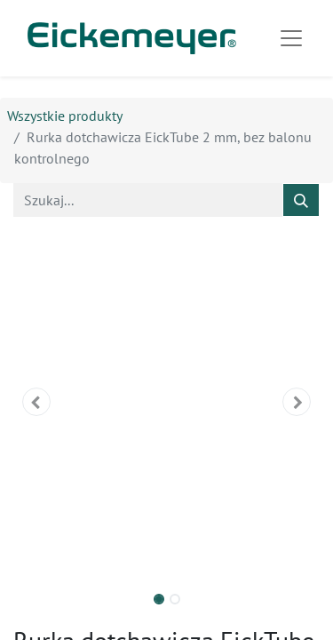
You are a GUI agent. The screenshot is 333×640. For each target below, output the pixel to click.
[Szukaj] (301, 200)
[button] (36, 401)
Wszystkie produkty (65, 115)
